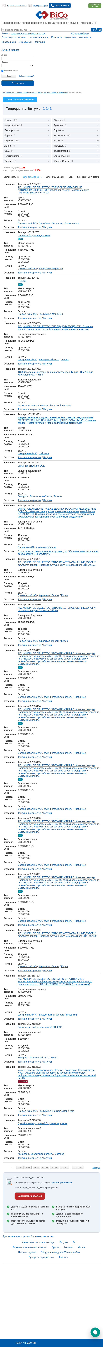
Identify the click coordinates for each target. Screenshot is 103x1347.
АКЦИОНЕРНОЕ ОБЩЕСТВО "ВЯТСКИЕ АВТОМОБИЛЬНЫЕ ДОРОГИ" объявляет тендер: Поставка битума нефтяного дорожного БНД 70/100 (57, 563)
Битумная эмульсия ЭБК (31, 466)
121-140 (64, 1168)
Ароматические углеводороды (37, 1242)
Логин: (4, 55)
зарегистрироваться (62, 1182)
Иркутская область (46, 547)
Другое (55, 1247)
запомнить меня (9, 71)
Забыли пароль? (26, 76)
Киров (64, 595)
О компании (25, 42)
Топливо (63, 1257)
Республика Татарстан (51, 223)
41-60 (28, 1168)
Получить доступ (25, 1343)
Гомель (58, 496)
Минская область (39, 1057)
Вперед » (96, 1168)
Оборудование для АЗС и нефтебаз (60, 1252)
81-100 (45, 1168)
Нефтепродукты (27, 1252)
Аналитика (85, 37)
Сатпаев (59, 1154)
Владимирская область (51, 1014)
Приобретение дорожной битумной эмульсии (42, 1123)
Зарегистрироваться (30, 1196)
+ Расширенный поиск (80, 33)
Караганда (65, 405)
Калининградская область (58, 697)
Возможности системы (13, 37)
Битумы (47, 227)
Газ (75, 1242)
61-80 (36, 1168)
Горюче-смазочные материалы (30, 1247)
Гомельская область (41, 496)
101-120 (54, 1168)
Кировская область (49, 595)
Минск (54, 1057)
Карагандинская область (44, 405)
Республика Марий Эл (51, 268)
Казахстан (23, 405)
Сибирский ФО (26, 547)
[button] (95, 1332)
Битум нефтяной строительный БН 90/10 (40, 1027)
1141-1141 (78, 1168)
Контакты (40, 42)
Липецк (64, 359)
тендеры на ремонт (18, 33)
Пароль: (4, 62)
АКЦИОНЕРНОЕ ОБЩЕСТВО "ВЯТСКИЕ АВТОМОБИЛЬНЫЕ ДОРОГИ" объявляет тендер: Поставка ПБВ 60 (57, 609)
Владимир (71, 1014)
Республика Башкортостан (53, 1111)
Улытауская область (42, 1154)
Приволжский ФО (27, 223)
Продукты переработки (41, 1257)
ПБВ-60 (22, 281)
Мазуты (68, 1247)
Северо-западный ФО (30, 697)
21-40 (20, 1168)
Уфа (71, 1111)
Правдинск (80, 697)
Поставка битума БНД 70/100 (34, 235)
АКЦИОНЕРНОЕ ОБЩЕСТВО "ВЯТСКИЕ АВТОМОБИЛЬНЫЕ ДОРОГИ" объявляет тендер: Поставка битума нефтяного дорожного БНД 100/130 (57, 934)
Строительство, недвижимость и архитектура (42, 551)
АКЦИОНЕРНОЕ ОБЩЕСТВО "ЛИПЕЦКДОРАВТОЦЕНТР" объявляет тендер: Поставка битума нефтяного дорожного (55, 327)
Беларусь (23, 496)
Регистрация (18, 83)
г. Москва (44, 453)
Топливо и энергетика (29, 227)
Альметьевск (72, 223)
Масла (81, 1247)
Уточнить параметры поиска (19, 99)
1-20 (12, 1168)
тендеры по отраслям (36, 33)
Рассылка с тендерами (63, 37)
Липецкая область (49, 359)
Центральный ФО (27, 359)
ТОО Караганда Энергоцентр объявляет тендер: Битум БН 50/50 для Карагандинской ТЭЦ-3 (55, 373)
